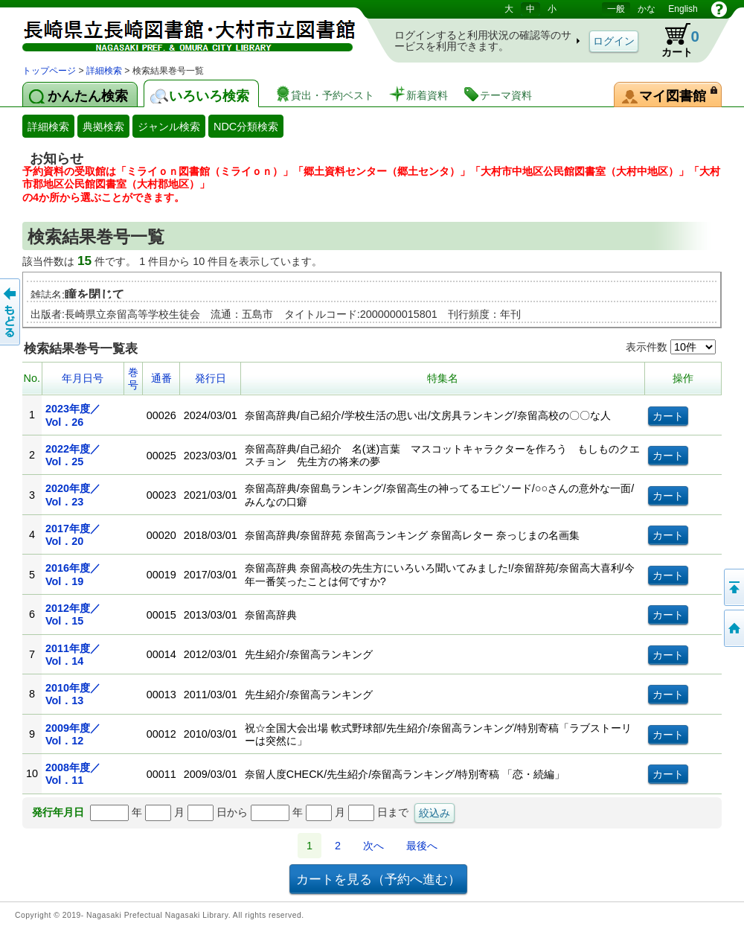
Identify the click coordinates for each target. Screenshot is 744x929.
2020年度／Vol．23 (72, 494)
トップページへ (733, 628)
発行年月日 (58, 812)
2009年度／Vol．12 (72, 734)
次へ (373, 846)
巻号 (133, 378)
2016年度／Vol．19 (72, 574)
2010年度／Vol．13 (72, 694)
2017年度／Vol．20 (72, 535)
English (682, 9)
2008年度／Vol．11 (72, 774)
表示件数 (671, 347)
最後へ (421, 846)
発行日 (210, 378)
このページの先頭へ (733, 587)
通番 (161, 378)
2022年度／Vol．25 (72, 455)
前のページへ (11, 311)
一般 (616, 9)
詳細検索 (104, 71)
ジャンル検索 (169, 127)
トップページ (49, 71)
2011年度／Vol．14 (72, 654)
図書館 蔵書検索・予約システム (178, 31)
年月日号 (82, 378)
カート (673, 40)
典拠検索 (103, 127)
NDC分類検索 (246, 127)
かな (646, 9)
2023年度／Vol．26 (72, 415)
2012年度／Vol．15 (72, 614)
